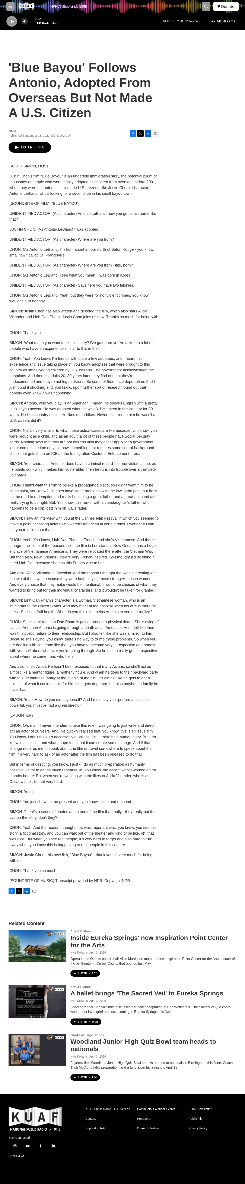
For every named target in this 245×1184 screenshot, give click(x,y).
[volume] (24, 21)
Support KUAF (95, 1128)
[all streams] (223, 21)
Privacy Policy (198, 1128)
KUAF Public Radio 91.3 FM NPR (107, 1109)
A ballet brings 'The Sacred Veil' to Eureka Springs (146, 993)
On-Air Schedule (148, 1128)
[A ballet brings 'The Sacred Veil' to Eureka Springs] (37, 1001)
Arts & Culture (80, 931)
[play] (11, 21)
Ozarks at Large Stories (87, 1035)
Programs (143, 1118)
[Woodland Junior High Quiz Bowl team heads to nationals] (37, 1050)
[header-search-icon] (206, 6)
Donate (227, 6)
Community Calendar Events (156, 1109)
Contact (90, 1118)
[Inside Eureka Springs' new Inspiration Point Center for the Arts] (37, 946)
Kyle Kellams (79, 952)
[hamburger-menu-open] (10, 6)
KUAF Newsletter (200, 1109)
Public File (196, 1118)
